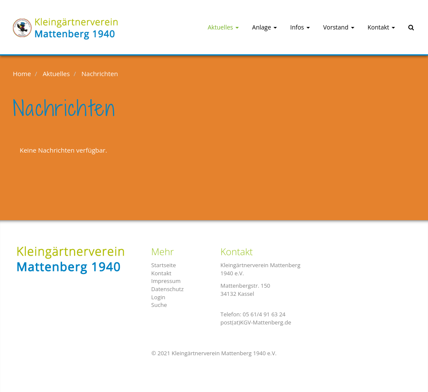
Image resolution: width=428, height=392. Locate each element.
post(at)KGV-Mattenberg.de (255, 322)
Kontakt (161, 273)
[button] (215, 27)
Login (158, 297)
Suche (159, 305)
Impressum (166, 281)
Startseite (163, 265)
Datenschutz (167, 289)
